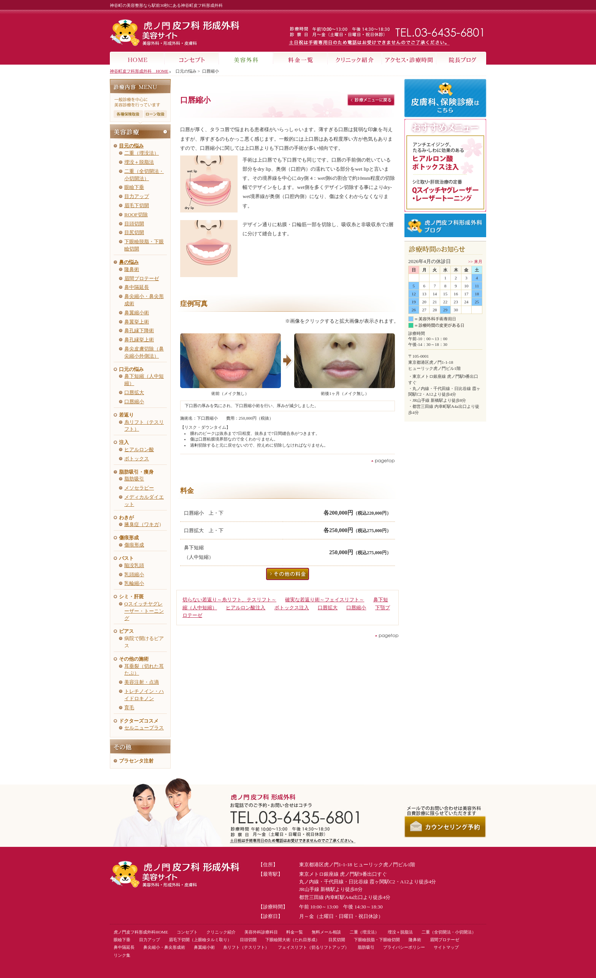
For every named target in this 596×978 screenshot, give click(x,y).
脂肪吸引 (134, 479)
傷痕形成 (134, 545)
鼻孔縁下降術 (139, 330)
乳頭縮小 (134, 574)
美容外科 (246, 58)
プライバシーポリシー (404, 947)
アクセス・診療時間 (409, 58)
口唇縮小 (134, 401)
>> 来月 (475, 261)
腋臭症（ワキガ (141, 524)
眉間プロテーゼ (141, 278)
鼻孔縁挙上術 (139, 339)
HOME (137, 58)
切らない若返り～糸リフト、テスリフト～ (229, 599)
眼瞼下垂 (134, 187)
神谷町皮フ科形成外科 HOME (139, 71)
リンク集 (122, 955)
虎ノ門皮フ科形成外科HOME (141, 932)
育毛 (129, 707)
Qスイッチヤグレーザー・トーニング (144, 611)
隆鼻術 (131, 269)
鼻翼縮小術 (136, 312)
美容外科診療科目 (261, 932)
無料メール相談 (326, 932)
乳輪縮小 (134, 583)
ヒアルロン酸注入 (245, 607)
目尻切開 (134, 232)
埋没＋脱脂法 (139, 162)
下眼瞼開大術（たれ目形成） (292, 939)
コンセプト (192, 58)
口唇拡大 (134, 392)
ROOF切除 (136, 214)
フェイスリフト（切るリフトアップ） (313, 947)
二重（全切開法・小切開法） (449, 932)
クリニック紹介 (355, 58)
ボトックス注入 (291, 607)
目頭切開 (134, 224)
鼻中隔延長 (136, 287)
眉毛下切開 (136, 205)
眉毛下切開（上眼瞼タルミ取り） (200, 939)
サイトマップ (446, 947)
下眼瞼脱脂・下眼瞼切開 (377, 939)
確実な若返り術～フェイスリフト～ (324, 599)
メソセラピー (139, 488)
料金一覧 (300, 58)
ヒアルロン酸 (139, 449)
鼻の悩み (129, 262)
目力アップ (136, 196)
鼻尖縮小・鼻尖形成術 (164, 947)
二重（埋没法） (141, 153)
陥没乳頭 (134, 565)
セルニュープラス (144, 728)
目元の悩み (131, 146)
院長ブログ (461, 58)
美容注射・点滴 (141, 682)
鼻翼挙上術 (136, 322)
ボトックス (136, 458)
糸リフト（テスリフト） (246, 947)
